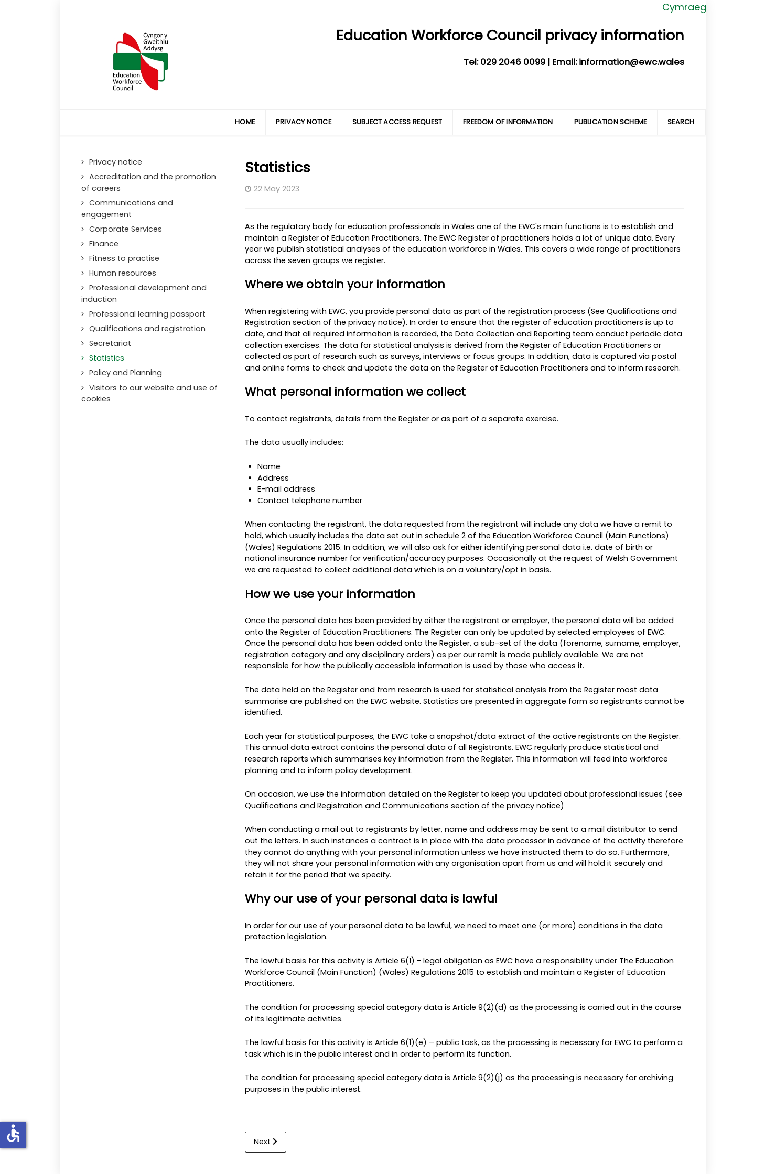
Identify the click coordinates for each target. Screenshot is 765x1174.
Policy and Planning (125, 372)
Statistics (106, 358)
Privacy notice (115, 162)
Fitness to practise (124, 258)
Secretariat (110, 343)
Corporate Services (125, 229)
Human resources (122, 273)
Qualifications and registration (147, 328)
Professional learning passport (147, 314)
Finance (103, 243)
